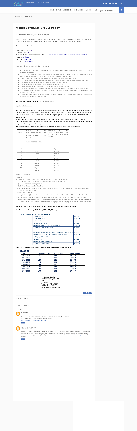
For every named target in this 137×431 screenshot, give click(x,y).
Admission (32, 10)
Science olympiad (34, 346)
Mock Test (84, 10)
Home (16, 10)
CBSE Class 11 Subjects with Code (102, 94)
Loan (60, 10)
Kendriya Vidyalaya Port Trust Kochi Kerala (105, 115)
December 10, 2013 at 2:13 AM (28, 323)
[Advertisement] (50, 394)
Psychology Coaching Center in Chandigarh (33, 329)
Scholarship (43, 10)
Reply (23, 331)
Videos (53, 10)
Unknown (24, 321)
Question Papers (71, 10)
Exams (23, 10)
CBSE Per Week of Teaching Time (102, 84)
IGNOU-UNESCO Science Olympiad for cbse (105, 119)
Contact (94, 10)
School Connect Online (28, 336)
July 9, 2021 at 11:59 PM (26, 337)
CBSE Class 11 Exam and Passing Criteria (105, 74)
